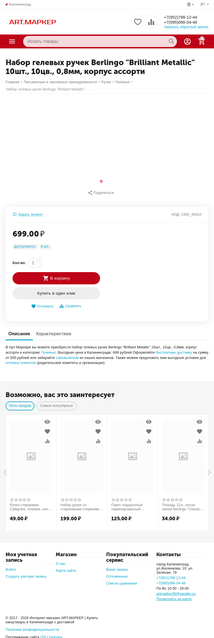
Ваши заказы (117, 567)
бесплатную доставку (174, 349)
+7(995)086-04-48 (182, 22)
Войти (11, 567)
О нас (60, 561)
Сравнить (70, 303)
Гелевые (49, 349)
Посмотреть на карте (174, 596)
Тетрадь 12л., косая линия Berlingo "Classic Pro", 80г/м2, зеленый (181, 504)
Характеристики (53, 330)
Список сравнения (121, 580)
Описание (19, 330)
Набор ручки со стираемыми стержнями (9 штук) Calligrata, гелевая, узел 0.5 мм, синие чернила (80, 504)
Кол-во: (19, 260)
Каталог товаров (12, 41)
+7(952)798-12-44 (182, 16)
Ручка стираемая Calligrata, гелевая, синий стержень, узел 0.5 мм (31, 504)
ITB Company (51, 634)
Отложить (42, 303)
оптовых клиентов (21, 360)
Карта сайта (66, 568)
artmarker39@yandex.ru (176, 591)
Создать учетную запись (26, 574)
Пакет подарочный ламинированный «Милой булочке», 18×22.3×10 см (126, 504)
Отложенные (117, 574)
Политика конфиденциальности (32, 626)
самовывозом (67, 355)
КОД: (176, 211)
